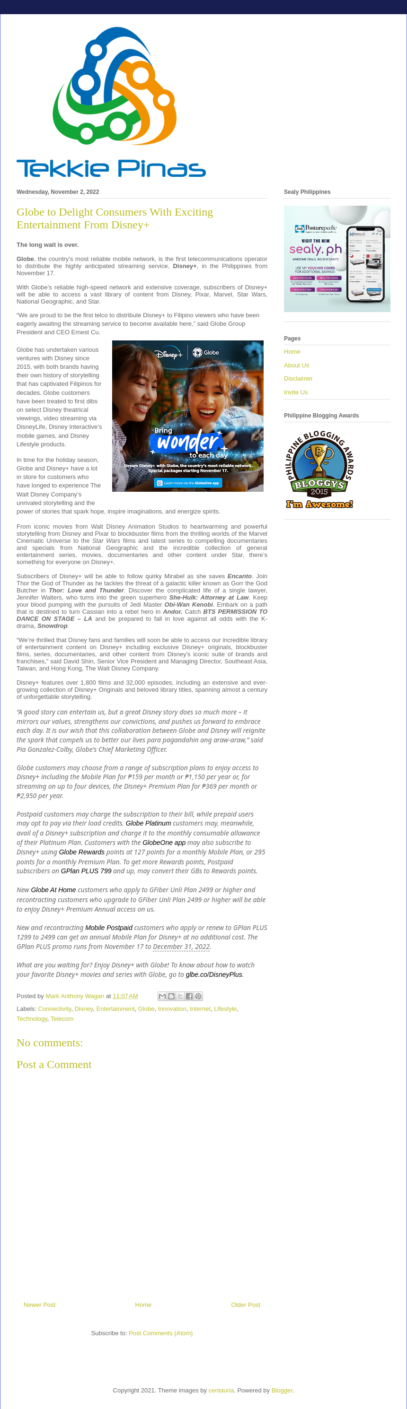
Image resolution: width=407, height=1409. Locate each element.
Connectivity (54, 1008)
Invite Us (296, 392)
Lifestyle (225, 1008)
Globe (146, 1008)
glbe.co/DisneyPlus (214, 974)
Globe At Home (53, 890)
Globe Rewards (82, 852)
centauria (221, 1390)
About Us (296, 365)
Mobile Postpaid (109, 927)
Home (143, 1304)
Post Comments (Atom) (161, 1333)
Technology (32, 1018)
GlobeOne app (164, 842)
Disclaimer (298, 378)
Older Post (245, 1304)
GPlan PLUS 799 (86, 871)
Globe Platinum (148, 823)
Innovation (172, 1008)
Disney (84, 1008)
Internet (200, 1008)
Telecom (62, 1018)
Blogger (282, 1390)
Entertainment (116, 1008)
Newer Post (39, 1304)
